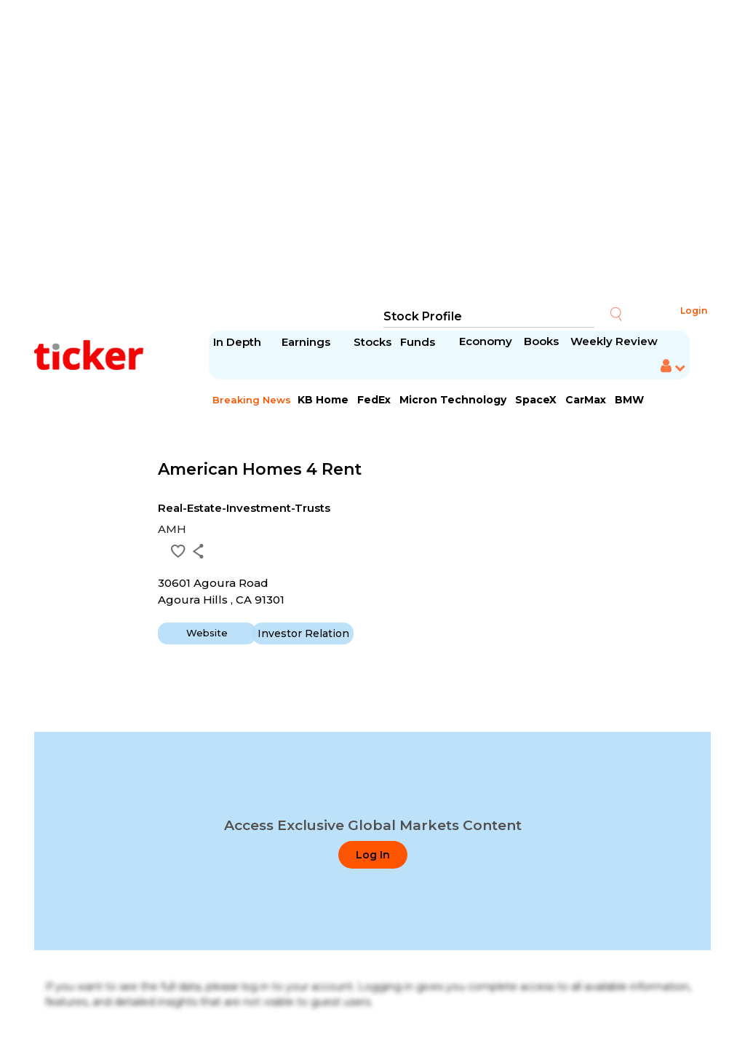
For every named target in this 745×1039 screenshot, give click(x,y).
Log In (373, 854)
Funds (419, 342)
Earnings (307, 342)
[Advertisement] (372, 153)
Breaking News (251, 400)
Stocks (372, 342)
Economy (485, 341)
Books (541, 341)
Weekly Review (614, 341)
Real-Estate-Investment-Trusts (244, 508)
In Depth (237, 342)
